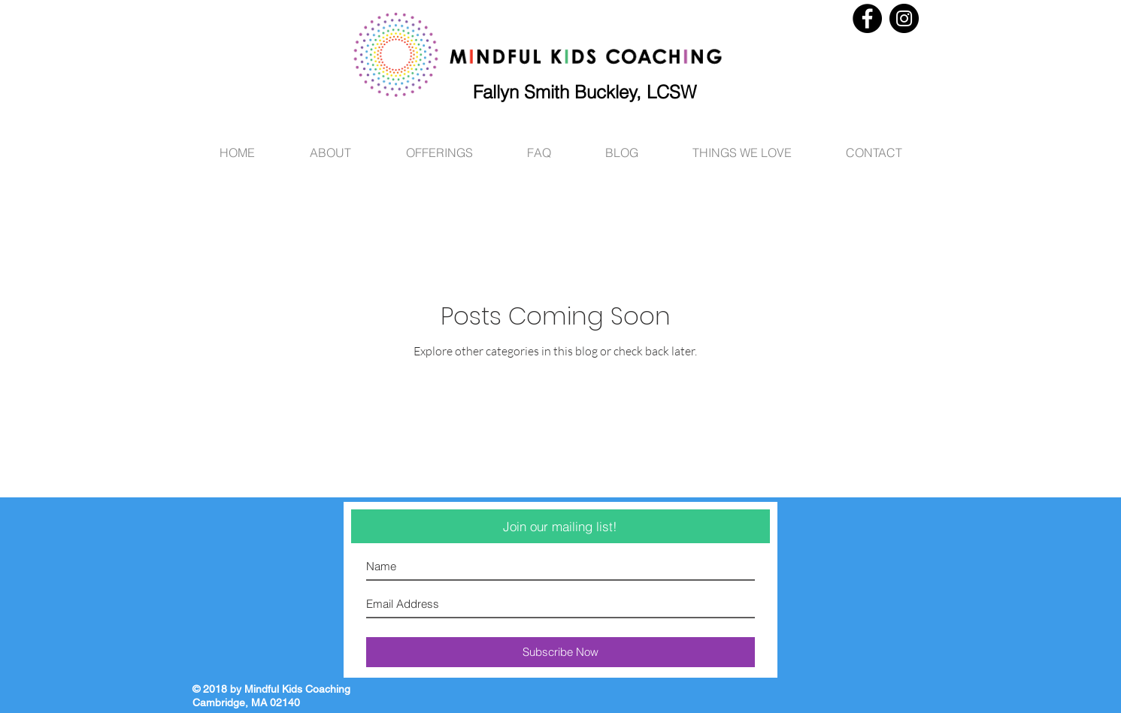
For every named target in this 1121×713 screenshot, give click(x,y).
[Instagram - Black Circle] (904, 18)
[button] (742, 145)
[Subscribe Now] (560, 652)
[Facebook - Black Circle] (867, 18)
